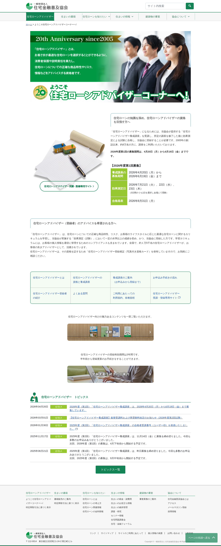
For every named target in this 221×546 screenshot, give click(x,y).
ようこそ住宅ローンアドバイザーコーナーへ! (38, 501)
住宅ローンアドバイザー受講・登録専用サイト (166, 295)
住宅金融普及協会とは (178, 499)
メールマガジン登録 (177, 507)
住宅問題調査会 (118, 520)
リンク (93, 533)
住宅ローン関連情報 (92, 507)
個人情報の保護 (155, 533)
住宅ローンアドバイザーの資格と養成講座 (87, 279)
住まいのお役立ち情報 (121, 503)
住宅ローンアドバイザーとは (48, 277)
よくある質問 (80, 293)
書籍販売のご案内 (62, 499)
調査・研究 (116, 511)
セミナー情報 (117, 515)
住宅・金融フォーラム (121, 524)
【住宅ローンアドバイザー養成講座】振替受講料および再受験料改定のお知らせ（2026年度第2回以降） (126, 417)
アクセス (172, 503)
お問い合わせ (173, 533)
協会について (181, 16)
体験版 (111, 332)
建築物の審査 (153, 16)
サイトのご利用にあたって (130, 533)
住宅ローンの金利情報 (93, 511)
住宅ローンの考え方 (92, 503)
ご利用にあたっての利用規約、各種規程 (124, 295)
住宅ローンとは (90, 499)
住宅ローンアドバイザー (40, 16)
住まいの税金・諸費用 (121, 499)
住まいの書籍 (68, 16)
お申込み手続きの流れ (165, 277)
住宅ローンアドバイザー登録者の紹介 (50, 295)
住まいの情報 (125, 16)
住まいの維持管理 (119, 507)
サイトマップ (107, 533)
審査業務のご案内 (148, 499)
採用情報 (172, 511)
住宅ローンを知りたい (96, 16)
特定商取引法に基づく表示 (38, 507)
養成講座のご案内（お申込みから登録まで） (127, 279)
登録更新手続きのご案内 (111, 374)
